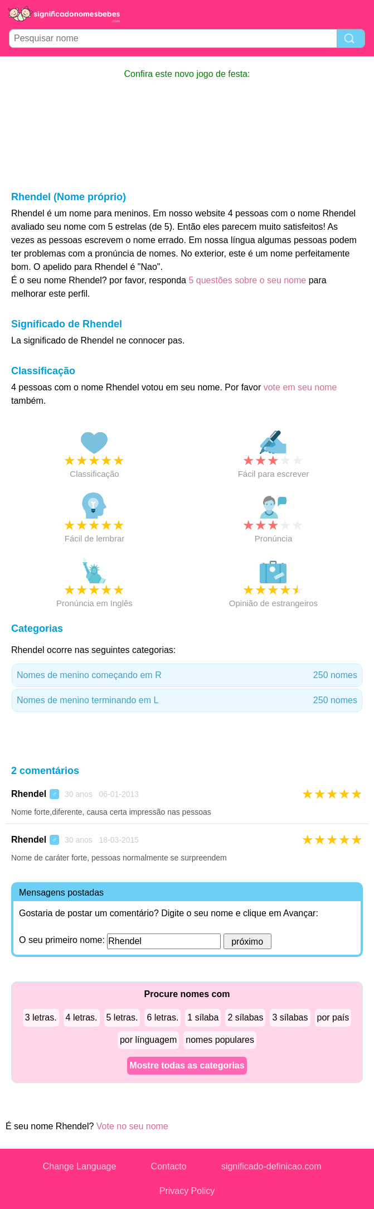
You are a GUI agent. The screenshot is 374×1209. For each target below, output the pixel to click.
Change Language (79, 1166)
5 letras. (122, 1017)
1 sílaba (202, 1017)
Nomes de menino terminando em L (187, 700)
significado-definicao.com (271, 1166)
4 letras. (82, 1017)
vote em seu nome (300, 387)
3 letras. (41, 1017)
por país (333, 1017)
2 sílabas (245, 1017)
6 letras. (162, 1017)
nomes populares (220, 1039)
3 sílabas (290, 1017)
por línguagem (148, 1039)
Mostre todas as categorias (186, 1065)
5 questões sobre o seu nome (247, 280)
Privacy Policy (187, 1191)
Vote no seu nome (132, 1126)
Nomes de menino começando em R (187, 675)
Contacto (169, 1166)
